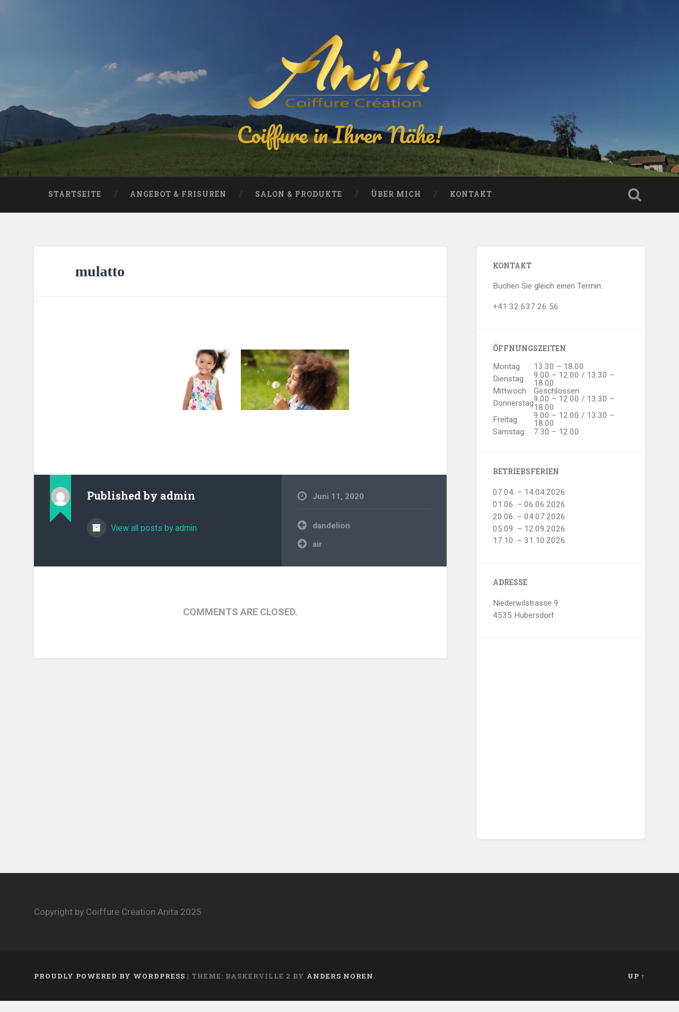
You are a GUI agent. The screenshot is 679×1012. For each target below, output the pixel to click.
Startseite (74, 206)
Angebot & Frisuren (178, 206)
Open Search (634, 206)
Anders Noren (340, 987)
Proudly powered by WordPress (109, 987)
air (317, 556)
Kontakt (471, 206)
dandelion (331, 537)
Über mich (396, 206)
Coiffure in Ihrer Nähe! (339, 140)
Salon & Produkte (298, 206)
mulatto (100, 283)
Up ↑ (636, 987)
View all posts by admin (153, 540)
